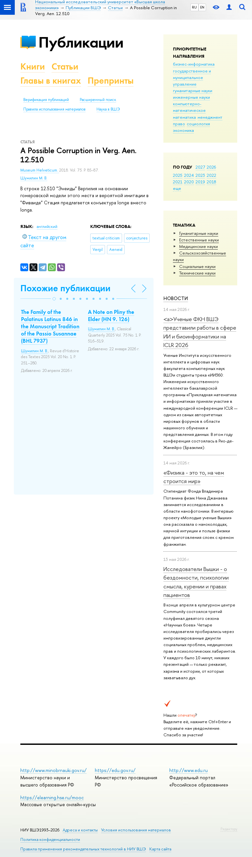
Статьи (65, 66)
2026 (211, 167)
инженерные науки (191, 97)
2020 (189, 182)
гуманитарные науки (192, 90)
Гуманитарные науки (198, 233)
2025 (177, 175)
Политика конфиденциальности (50, 839)
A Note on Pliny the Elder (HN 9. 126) (111, 315)
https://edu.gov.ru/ (115, 770)
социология (198, 124)
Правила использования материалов (54, 109)
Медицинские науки (198, 246)
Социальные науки (197, 266)
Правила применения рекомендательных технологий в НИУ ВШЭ (83, 849)
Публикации (80, 42)
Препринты (111, 80)
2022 (211, 175)
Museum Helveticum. (39, 170)
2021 (177, 182)
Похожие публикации (65, 288)
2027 (200, 167)
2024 (189, 175)
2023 (200, 175)
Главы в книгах (50, 80)
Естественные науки (199, 240)
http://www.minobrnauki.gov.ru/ (53, 770)
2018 (211, 182)
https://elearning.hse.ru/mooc (52, 797)
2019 (200, 182)
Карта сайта (160, 849)
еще (177, 188)
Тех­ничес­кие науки (197, 273)
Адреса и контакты (80, 830)
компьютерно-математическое (189, 107)
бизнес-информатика (194, 64)
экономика (183, 130)
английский (47, 226)
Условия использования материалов (136, 830)
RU (194, 7)
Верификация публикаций (46, 99)
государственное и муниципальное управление (192, 77)
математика (184, 117)
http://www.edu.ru (188, 770)
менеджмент (210, 117)
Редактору (228, 828)
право (179, 124)
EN (202, 7)
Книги (32, 66)
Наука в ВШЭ (108, 109)
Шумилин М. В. (33, 178)
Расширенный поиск (98, 99)
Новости (175, 298)
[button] (54, 299)
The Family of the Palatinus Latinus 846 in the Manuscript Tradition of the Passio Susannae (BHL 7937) (50, 326)
